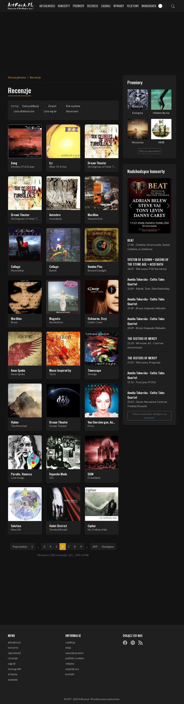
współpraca (72, 669)
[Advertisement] (92, 41)
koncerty (13, 647)
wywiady (13, 679)
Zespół (52, 106)
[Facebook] (125, 642)
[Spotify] (133, 642)
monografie (14, 669)
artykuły (12, 674)
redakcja (70, 642)
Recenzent (72, 111)
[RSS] (140, 642)
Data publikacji (30, 106)
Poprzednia (20, 546)
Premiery (78, 6)
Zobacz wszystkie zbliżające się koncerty (149, 415)
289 (94, 546)
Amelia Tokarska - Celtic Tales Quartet (146, 281)
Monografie (149, 6)
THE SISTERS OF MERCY (142, 338)
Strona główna (17, 77)
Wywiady (118, 6)
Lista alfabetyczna (24, 111)
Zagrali (106, 6)
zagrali (11, 663)
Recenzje (92, 6)
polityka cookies (74, 658)
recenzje (13, 658)
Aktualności (47, 6)
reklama (69, 663)
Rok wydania (73, 106)
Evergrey (137, 112)
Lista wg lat (50, 111)
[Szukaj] (173, 6)
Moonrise (138, 142)
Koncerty (64, 6)
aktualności (14, 642)
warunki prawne (74, 653)
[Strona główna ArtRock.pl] (21, 5)
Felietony (133, 6)
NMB (161, 142)
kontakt (69, 674)
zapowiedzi (14, 653)
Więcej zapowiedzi (149, 151)
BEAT (130, 240)
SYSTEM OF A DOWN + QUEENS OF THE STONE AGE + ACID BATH (148, 261)
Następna (108, 546)
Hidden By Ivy (161, 112)
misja (68, 647)
